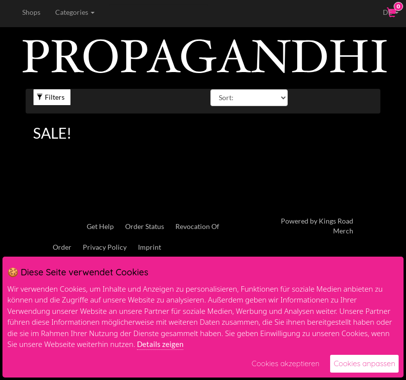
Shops (31, 12)
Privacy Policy (105, 247)
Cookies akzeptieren (286, 363)
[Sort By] (249, 97)
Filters (50, 97)
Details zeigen (160, 344)
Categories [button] (75, 12)
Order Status (144, 226)
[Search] (158, 12)
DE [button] (384, 11)
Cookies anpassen (364, 363)
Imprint (149, 247)
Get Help (100, 226)
